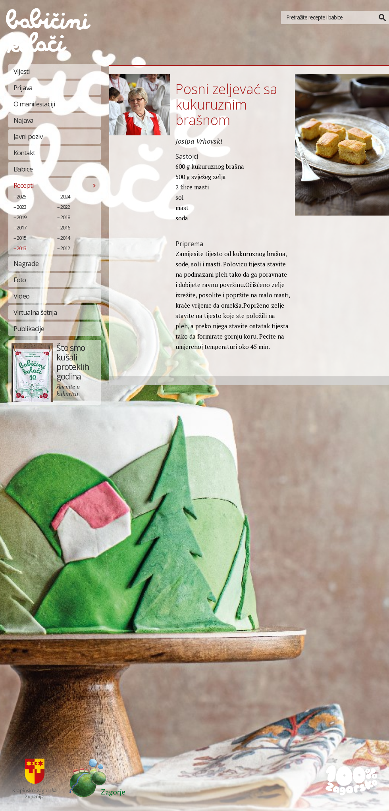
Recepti (23, 185)
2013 (21, 248)
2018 (65, 217)
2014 (65, 237)
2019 (21, 217)
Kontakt (24, 152)
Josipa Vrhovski (198, 141)
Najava (23, 120)
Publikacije (28, 328)
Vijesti (21, 71)
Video (21, 296)
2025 (21, 196)
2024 (65, 196)
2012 (65, 248)
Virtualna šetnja (35, 312)
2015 (21, 237)
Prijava (23, 87)
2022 (65, 206)
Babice (23, 168)
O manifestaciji (34, 103)
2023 (21, 206)
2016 (65, 227)
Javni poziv (27, 136)
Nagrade (26, 263)
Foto (19, 279)
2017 (21, 227)
